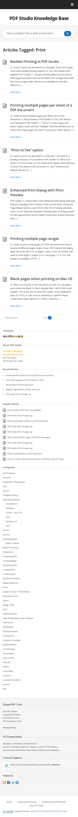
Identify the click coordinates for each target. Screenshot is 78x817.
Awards (6, 534)
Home (9, 802)
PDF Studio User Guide (13, 361)
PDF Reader (8, 627)
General (6, 675)
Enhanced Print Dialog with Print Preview (37, 192)
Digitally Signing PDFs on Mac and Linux (23, 389)
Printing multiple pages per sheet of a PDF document (41, 107)
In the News (8, 671)
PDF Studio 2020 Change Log (19, 442)
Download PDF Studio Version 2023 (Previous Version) (29, 375)
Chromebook (11, 503)
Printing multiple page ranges (34, 238)
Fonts (5, 587)
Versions (7, 477)
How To (6, 490)
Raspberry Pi (11, 521)
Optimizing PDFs (10, 613)
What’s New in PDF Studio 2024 (19, 384)
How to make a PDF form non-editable (24, 410)
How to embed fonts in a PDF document (24, 453)
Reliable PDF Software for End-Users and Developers (35, 812)
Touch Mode (8, 653)
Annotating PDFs (10, 539)
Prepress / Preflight (11, 640)
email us (56, 764)
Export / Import (12, 543)
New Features (9, 473)
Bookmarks (8, 552)
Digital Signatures (10, 583)
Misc (5, 688)
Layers (6, 600)
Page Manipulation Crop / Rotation (18, 618)
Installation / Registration (14, 482)
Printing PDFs (8, 635)
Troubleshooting (10, 495)
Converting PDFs (10, 565)
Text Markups (9, 649)
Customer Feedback (12, 680)
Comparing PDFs (10, 556)
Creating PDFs (9, 569)
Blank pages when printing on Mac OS (41, 278)
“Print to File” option (26, 150)
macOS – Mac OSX (14, 512)
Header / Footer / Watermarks (16, 591)
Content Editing (9, 560)
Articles (6, 530)
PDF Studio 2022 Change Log (19, 426)
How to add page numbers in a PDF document (27, 421)
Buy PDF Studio (9, 357)
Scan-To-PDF (8, 658)
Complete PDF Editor (12, 714)
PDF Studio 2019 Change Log (19, 448)
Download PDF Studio (26, 802)
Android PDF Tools (11, 718)
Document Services (11, 578)
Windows (10, 508)
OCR (5, 609)
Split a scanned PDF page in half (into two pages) (28, 437)
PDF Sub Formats (10, 631)
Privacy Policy (9, 727)
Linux (8, 517)
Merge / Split (8, 605)
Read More (16, 92)
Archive (6, 684)
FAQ (4, 486)
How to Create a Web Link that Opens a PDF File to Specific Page (35, 459)
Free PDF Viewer (10, 711)
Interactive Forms (10, 596)
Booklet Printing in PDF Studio (34, 61)
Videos (6, 666)
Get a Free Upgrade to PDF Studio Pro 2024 (24, 380)
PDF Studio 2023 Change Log (18, 394)
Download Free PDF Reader (54, 802)
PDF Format (8, 622)
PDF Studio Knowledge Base (39, 18)
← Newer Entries (10, 317)
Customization (9, 574)
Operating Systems (11, 499)
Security (6, 662)
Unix (8, 525)
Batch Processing (10, 547)
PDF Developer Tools (12, 721)
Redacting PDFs (10, 644)
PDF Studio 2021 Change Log (19, 431)
